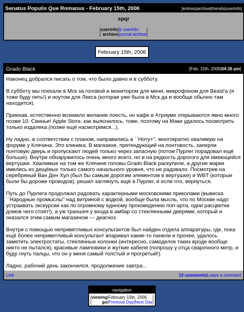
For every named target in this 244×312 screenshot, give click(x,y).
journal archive (132, 34)
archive (203, 8)
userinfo (233, 8)
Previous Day (121, 302)
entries (189, 8)
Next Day (143, 302)
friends (217, 8)
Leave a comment (224, 275)
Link (10, 275)
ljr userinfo (128, 29)
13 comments (192, 275)
